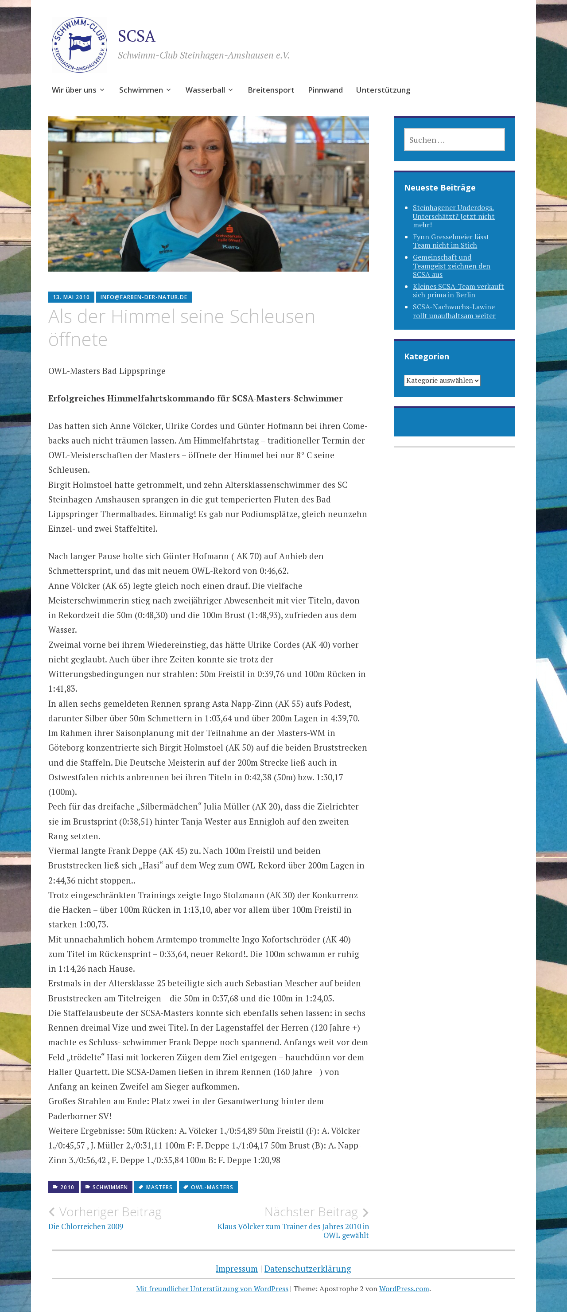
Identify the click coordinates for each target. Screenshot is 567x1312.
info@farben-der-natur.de (144, 297)
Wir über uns (74, 90)
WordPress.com (404, 1288)
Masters (159, 1187)
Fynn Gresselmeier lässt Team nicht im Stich (451, 241)
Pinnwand (325, 90)
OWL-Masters (212, 1187)
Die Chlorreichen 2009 (128, 1217)
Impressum (237, 1268)
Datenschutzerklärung (307, 1268)
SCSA (136, 35)
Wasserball (205, 90)
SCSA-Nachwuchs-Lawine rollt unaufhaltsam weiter (454, 311)
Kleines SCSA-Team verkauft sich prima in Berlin (458, 290)
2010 (67, 1187)
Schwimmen (141, 90)
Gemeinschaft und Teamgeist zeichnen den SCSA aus (451, 265)
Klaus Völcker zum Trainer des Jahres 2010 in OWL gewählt (289, 1222)
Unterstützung (383, 90)
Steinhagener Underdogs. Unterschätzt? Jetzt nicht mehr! (454, 215)
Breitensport (271, 90)
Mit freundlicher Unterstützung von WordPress (212, 1288)
